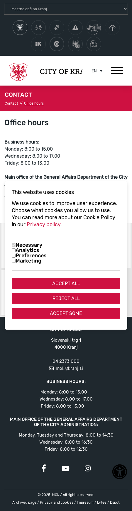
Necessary (29, 245)
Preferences (31, 255)
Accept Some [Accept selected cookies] (66, 313)
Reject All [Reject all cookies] (66, 298)
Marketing (28, 260)
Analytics (27, 250)
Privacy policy (43, 224)
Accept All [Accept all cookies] (66, 283)
